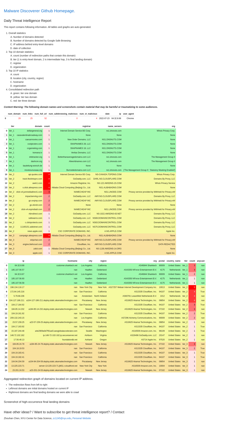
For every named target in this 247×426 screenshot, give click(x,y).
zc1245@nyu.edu (62, 418)
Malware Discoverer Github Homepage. (39, 11)
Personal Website (81, 418)
